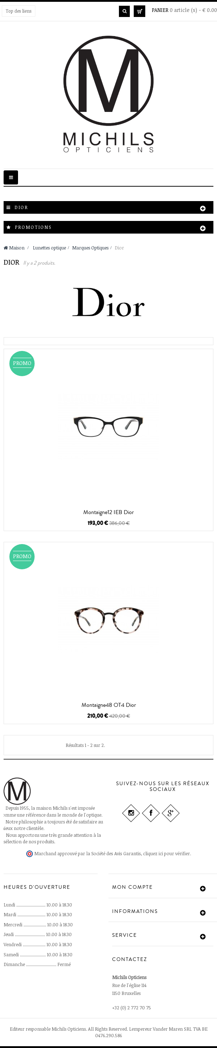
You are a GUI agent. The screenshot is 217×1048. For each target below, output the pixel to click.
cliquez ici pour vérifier (166, 854)
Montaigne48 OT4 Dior (108, 705)
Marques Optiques (90, 247)
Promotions (33, 227)
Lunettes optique (49, 247)
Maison (14, 247)
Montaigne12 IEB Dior (108, 512)
